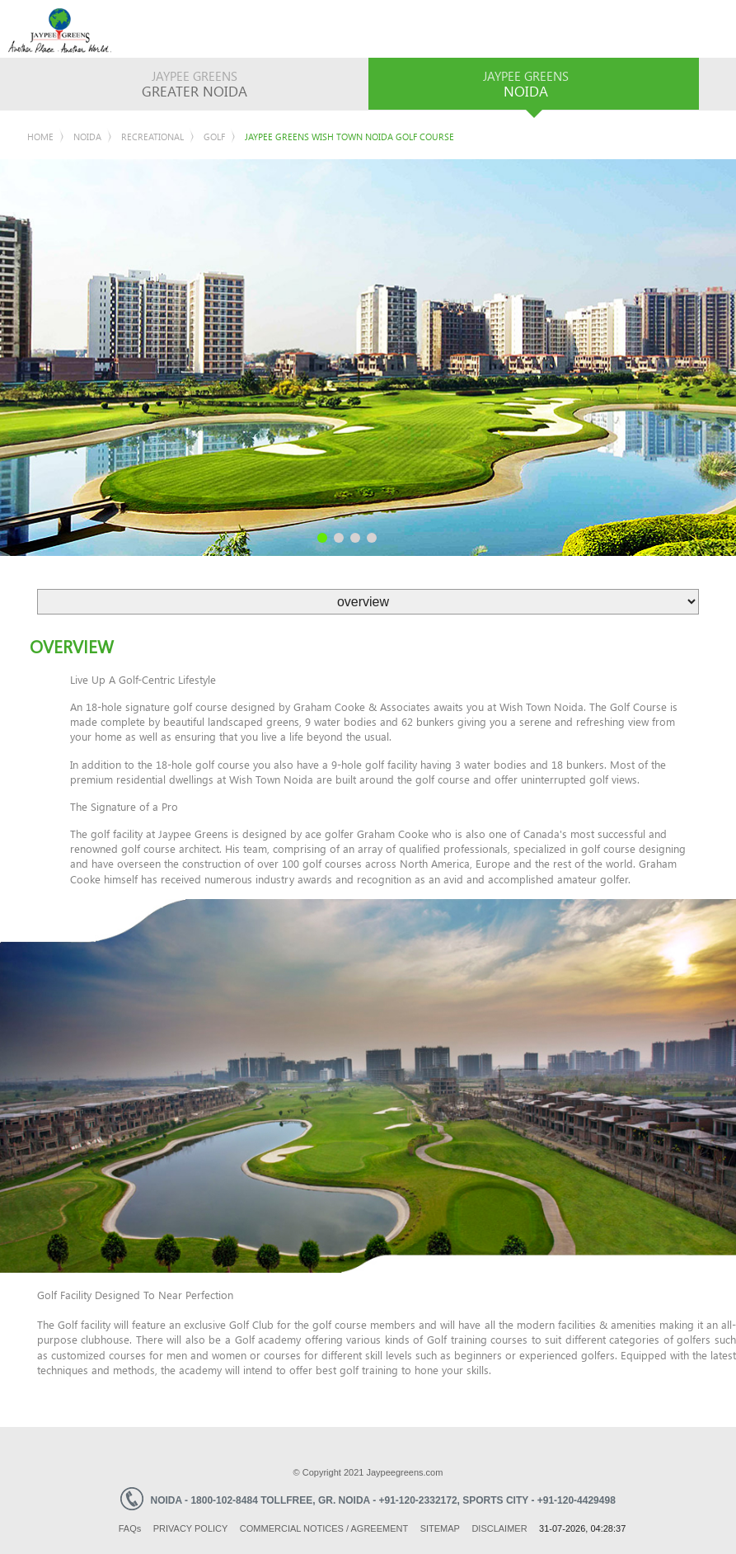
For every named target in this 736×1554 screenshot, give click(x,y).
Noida (87, 136)
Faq (130, 1528)
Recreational (152, 136)
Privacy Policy (190, 1528)
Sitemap (440, 1528)
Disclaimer (499, 1528)
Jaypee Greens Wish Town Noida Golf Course (349, 136)
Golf (214, 136)
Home (40, 136)
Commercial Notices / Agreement (324, 1528)
